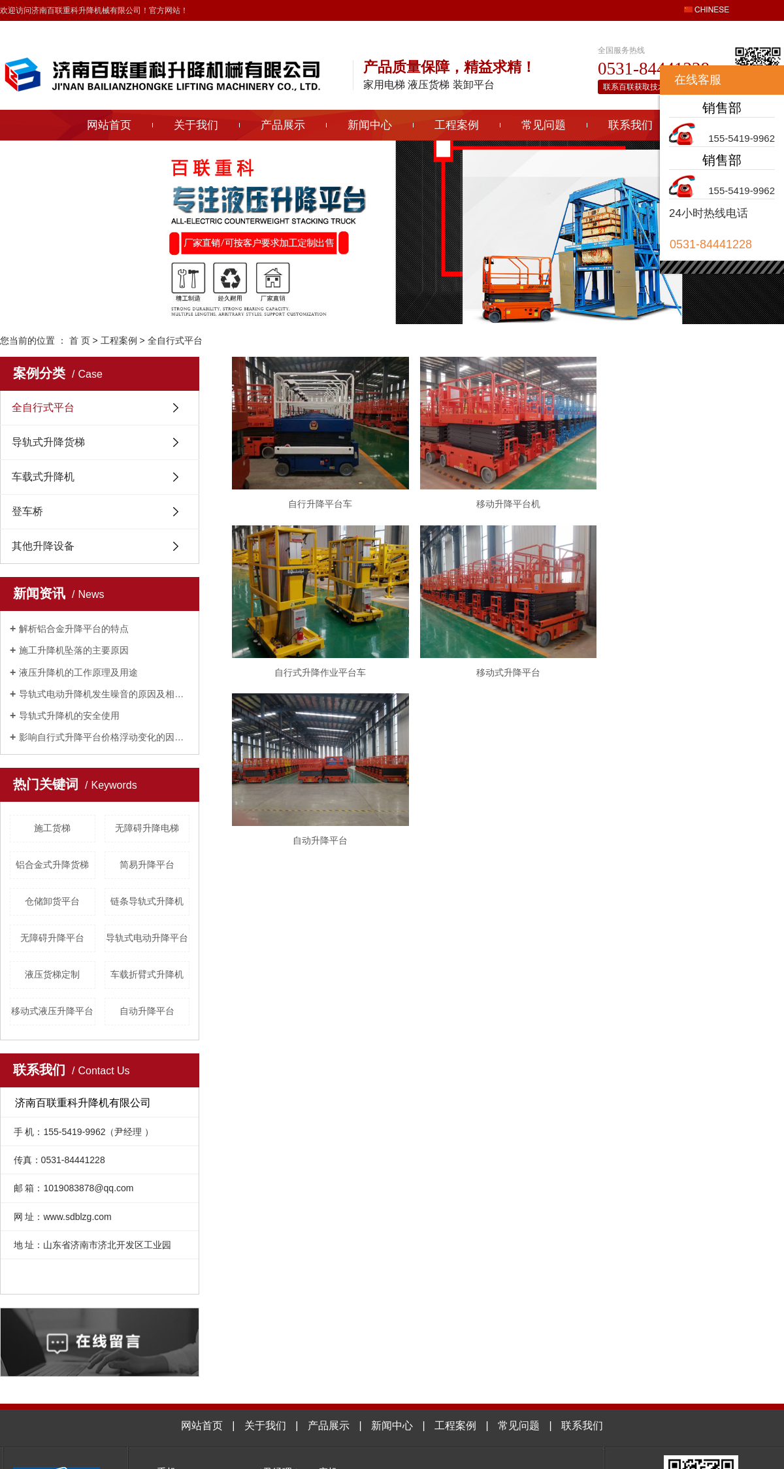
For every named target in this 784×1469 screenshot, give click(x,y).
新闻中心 (370, 125)
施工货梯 (52, 828)
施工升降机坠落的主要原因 (74, 650)
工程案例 (456, 125)
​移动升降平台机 (514, 507)
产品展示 (283, 125)
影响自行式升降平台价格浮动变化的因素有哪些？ (104, 737)
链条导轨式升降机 (147, 901)
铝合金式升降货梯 (52, 864)
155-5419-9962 (741, 138)
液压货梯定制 (52, 974)
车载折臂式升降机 (147, 974)
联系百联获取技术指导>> (647, 86)
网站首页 (109, 125)
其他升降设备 (43, 546)
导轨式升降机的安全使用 (69, 715)
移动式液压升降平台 (52, 1011)
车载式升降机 (43, 476)
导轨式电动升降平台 (147, 938)
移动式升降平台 (514, 678)
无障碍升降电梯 (147, 828)
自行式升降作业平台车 (322, 678)
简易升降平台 (147, 864)
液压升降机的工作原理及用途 (78, 672)
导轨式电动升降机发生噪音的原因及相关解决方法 (104, 694)
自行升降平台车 (322, 507)
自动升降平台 (147, 1011)
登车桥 (27, 511)
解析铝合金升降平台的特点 (74, 628)
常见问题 (543, 125)
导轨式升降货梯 (48, 442)
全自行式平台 (175, 340)
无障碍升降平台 (52, 938)
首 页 (79, 340)
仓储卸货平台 (52, 901)
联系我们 (630, 125)
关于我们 (196, 125)
